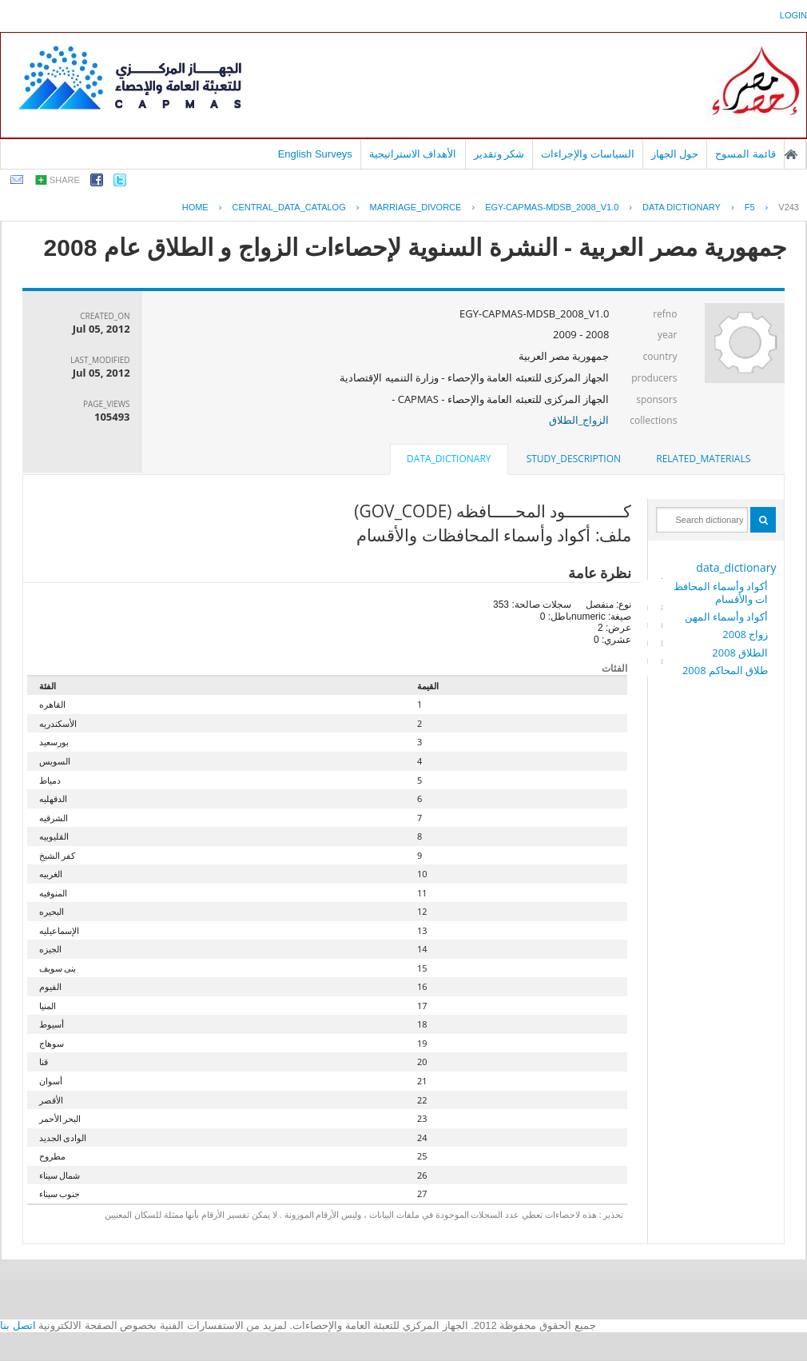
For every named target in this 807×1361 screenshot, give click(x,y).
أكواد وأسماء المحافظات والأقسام (721, 592)
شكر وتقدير (499, 154)
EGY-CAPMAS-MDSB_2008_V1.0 (551, 207)
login (793, 15)
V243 (788, 207)
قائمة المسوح (745, 154)
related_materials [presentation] (703, 458)
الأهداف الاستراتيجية (413, 154)
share (65, 180)
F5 (750, 207)
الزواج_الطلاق (579, 420)
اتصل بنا (18, 1325)
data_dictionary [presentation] (449, 458)
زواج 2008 (745, 634)
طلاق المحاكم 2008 (725, 670)
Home (195, 207)
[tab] (703, 459)
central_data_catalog (288, 207)
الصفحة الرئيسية (791, 154)
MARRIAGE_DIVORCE (415, 207)
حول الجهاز (675, 154)
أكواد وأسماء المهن (727, 616)
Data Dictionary (681, 207)
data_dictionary (736, 567)
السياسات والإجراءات (587, 154)
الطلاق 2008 (740, 652)
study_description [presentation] (574, 458)
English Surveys (315, 154)
